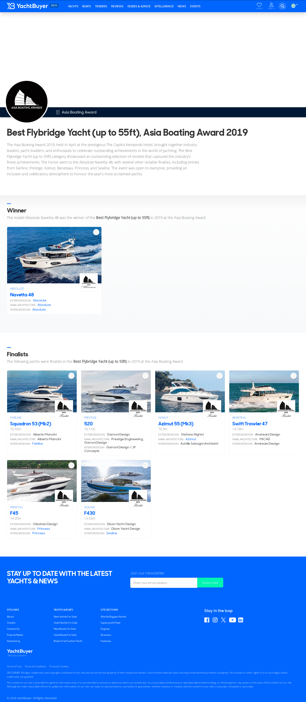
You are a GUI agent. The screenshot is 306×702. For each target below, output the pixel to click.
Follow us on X (224, 620)
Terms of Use (14, 666)
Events (195, 6)
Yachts (73, 6)
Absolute (17, 288)
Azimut (163, 417)
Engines (105, 628)
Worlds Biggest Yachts (113, 616)
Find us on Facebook (207, 620)
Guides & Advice (139, 6)
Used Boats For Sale (65, 635)
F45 (14, 513)
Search (282, 6)
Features (106, 641)
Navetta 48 (22, 294)
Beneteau (239, 417)
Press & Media (15, 635)
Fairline (15, 417)
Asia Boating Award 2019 (57, 18)
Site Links (13, 609)
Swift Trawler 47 (250, 423)
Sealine (89, 507)
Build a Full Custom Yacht (68, 641)
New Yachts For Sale (65, 616)
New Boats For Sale (65, 628)
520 (88, 423)
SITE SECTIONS (109, 609)
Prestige (90, 417)
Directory (106, 635)
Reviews (117, 6)
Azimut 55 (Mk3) (175, 423)
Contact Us (13, 628)
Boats (86, 6)
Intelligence (164, 6)
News (182, 6)
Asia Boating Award (24, 18)
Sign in (271, 8)
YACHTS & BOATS (63, 609)
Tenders (101, 6)
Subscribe (210, 583)
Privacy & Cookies (59, 666)
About (10, 616)
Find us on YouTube (232, 620)
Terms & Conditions (35, 666)
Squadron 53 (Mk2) (30, 423)
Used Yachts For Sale (65, 622)
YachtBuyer (36, 6)
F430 (89, 513)
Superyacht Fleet (110, 622)
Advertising (13, 641)
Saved (259, 8)
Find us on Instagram (216, 620)
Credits (11, 622)
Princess (16, 507)
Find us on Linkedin (241, 620)
